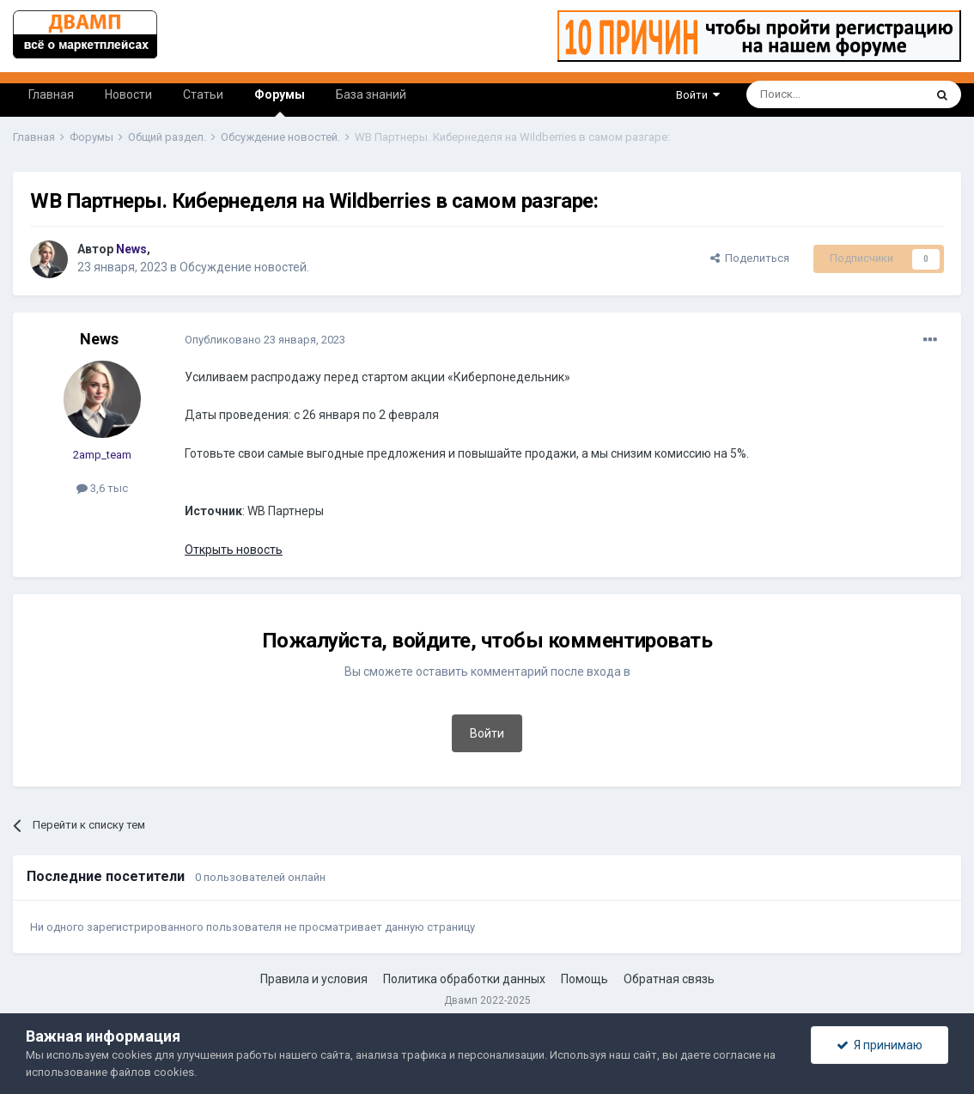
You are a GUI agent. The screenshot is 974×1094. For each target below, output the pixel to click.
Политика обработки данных (464, 979)
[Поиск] (795, 94)
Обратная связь (669, 979)
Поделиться (749, 258)
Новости (128, 94)
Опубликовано (265, 339)
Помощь (584, 979)
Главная (51, 94)
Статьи (203, 94)
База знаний (371, 94)
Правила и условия (314, 979)
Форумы (279, 102)
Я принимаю (879, 1045)
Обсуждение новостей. (244, 267)
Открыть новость (234, 549)
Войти (698, 94)
